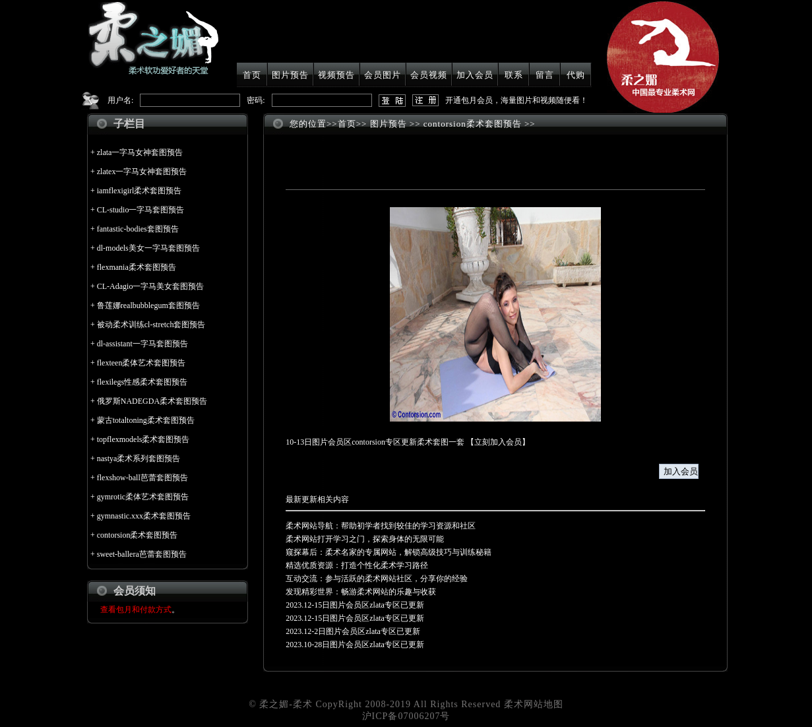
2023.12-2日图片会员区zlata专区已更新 (353, 631)
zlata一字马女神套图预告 (140, 152)
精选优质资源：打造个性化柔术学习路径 (357, 565)
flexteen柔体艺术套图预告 (141, 362)
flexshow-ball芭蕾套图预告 (142, 477)
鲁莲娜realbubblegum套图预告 (148, 305)
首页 (252, 75)
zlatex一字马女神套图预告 (142, 171)
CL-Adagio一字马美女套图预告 (150, 286)
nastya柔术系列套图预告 (139, 458)
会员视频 (428, 75)
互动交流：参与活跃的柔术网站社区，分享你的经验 (377, 578)
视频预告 (336, 75)
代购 (576, 75)
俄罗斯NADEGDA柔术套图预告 (152, 401)
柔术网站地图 (533, 704)
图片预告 (290, 75)
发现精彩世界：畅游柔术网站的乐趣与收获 (361, 591)
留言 (545, 75)
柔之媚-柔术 (286, 704)
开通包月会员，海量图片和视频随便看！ (516, 100)
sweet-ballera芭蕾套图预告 (142, 554)
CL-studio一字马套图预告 (141, 209)
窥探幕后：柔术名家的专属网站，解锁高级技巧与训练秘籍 (388, 552)
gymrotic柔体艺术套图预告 (143, 496)
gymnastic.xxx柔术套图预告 (144, 516)
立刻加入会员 (498, 442)
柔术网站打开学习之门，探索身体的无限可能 (365, 539)
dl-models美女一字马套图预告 (148, 248)
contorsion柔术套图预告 (137, 535)
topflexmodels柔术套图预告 (143, 439)
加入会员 (474, 75)
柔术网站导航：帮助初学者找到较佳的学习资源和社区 (381, 525)
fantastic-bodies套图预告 (138, 229)
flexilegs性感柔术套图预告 (142, 382)
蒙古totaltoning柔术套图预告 (146, 420)
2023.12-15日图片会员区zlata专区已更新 (355, 605)
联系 (514, 75)
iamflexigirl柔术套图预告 (139, 190)
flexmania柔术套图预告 (136, 267)
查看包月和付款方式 (136, 609)
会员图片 (382, 75)
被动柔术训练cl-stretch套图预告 (151, 324)
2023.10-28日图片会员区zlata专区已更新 (355, 644)
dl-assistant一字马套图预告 (142, 343)
